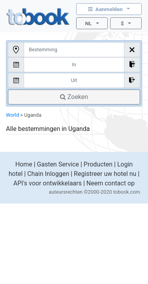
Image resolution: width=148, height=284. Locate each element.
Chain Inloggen (48, 174)
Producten (98, 164)
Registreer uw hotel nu (105, 174)
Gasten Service (58, 164)
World (12, 115)
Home (23, 164)
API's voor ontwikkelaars (47, 183)
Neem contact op (110, 183)
